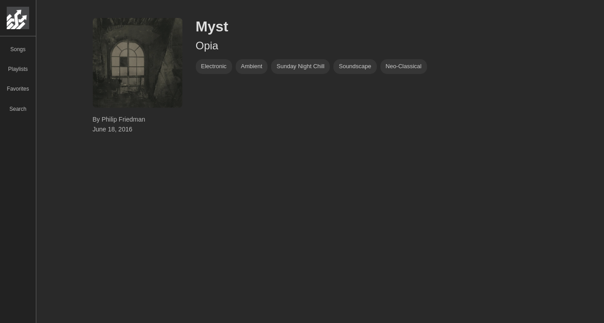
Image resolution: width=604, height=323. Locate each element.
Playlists (18, 69)
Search (17, 109)
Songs (18, 49)
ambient (252, 66)
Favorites (18, 89)
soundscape (355, 66)
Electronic (214, 66)
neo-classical (404, 66)
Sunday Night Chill (300, 66)
